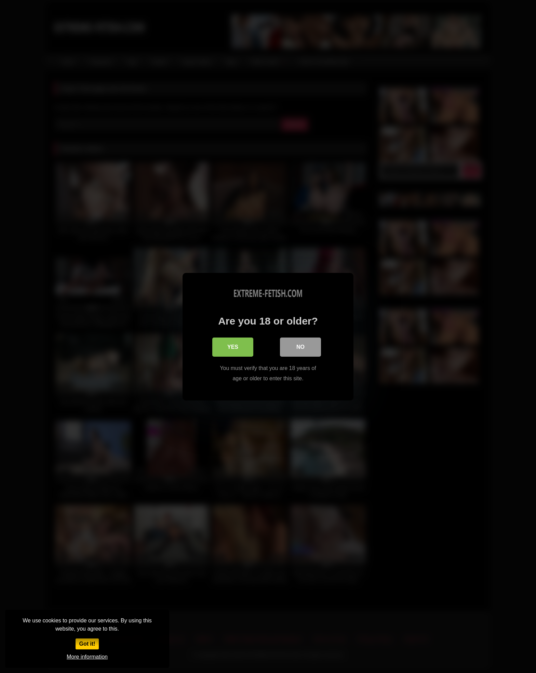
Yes (232, 346)
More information (87, 657)
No (300, 346)
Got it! (87, 644)
